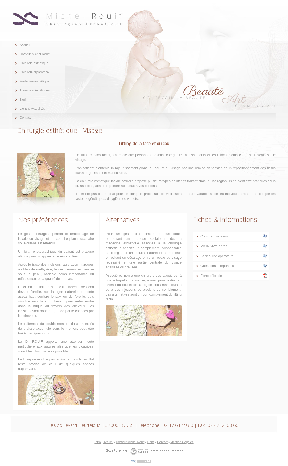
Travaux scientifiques (35, 90)
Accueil (25, 45)
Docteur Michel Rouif (34, 54)
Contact (25, 118)
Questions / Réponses (233, 266)
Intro (97, 442)
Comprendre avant (233, 236)
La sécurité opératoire (233, 256)
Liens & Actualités (32, 108)
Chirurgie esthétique (34, 63)
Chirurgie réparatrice (34, 72)
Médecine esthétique (34, 81)
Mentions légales (181, 442)
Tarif (23, 99)
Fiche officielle (233, 275)
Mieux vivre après (233, 246)
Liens (151, 442)
